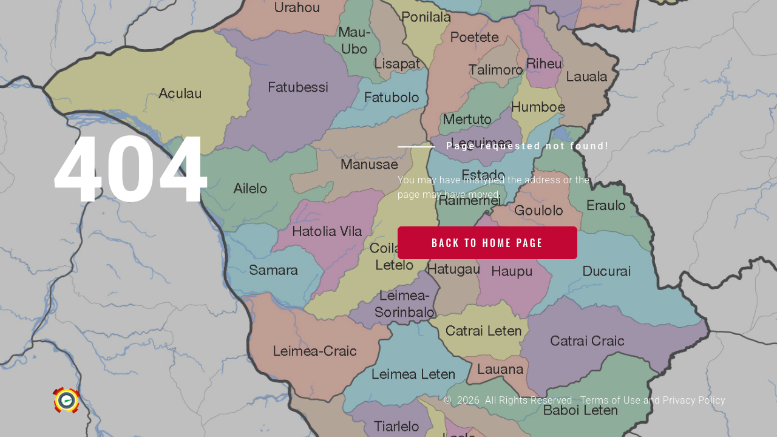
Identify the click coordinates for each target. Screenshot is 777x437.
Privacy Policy (694, 400)
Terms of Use (610, 400)
